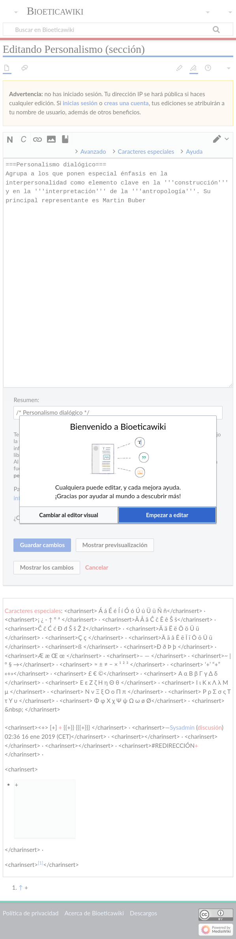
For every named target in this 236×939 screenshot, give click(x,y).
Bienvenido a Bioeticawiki (118, 426)
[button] (69, 515)
